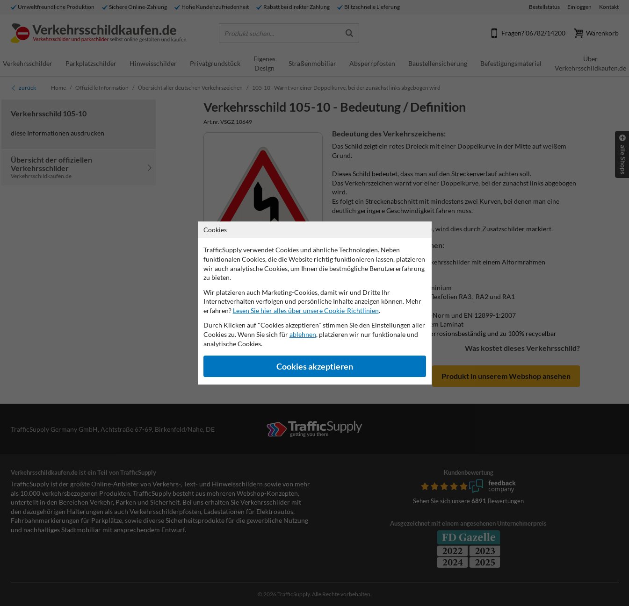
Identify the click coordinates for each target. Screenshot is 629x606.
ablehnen (302, 334)
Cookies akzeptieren (314, 366)
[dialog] (314, 303)
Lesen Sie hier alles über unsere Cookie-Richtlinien (306, 310)
